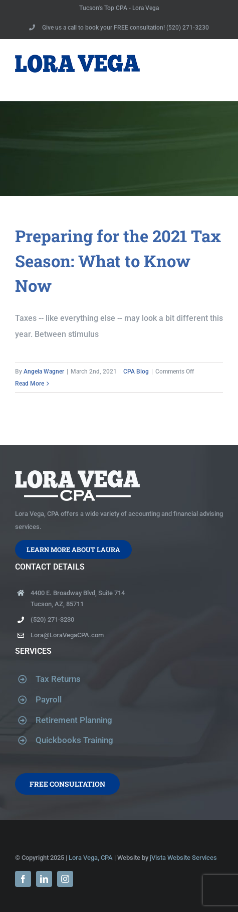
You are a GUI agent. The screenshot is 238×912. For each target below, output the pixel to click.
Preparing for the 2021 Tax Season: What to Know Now (118, 260)
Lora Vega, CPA (91, 857)
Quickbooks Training (74, 740)
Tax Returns (58, 679)
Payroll (49, 699)
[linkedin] (44, 879)
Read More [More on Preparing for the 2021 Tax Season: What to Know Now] (29, 383)
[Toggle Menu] (216, 70)
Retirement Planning (74, 720)
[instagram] (65, 879)
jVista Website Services (183, 857)
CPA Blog (136, 371)
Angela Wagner (44, 371)
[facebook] (23, 879)
